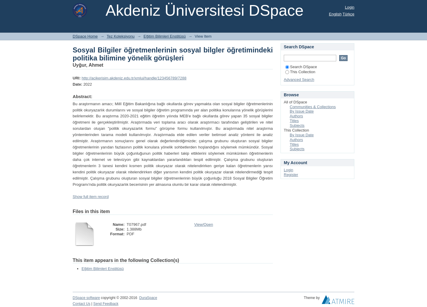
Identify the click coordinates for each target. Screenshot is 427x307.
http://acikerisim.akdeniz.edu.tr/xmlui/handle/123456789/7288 (134, 78)
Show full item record (91, 196)
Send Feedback (106, 304)
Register (291, 174)
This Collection (300, 72)
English (335, 14)
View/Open (203, 224)
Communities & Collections (313, 107)
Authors (296, 116)
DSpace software (86, 298)
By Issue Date (302, 111)
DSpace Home (85, 36)
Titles (294, 121)
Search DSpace (301, 67)
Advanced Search (299, 79)
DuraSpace (148, 298)
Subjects (297, 125)
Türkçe (348, 14)
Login (349, 7)
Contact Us (81, 304)
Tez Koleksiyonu (121, 36)
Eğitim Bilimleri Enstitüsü (165, 36)
